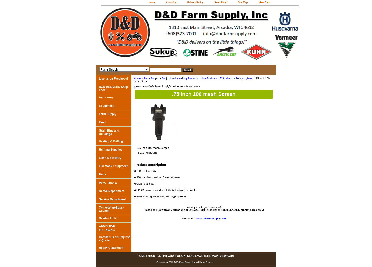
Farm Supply (151, 78)
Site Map (243, 2)
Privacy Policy (195, 2)
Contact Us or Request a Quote (114, 239)
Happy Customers (111, 247)
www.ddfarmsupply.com (211, 218)
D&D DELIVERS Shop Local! (113, 88)
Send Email (220, 2)
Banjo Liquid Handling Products (180, 78)
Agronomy (106, 97)
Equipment (106, 105)
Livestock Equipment (113, 166)
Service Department (112, 199)
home (152, 2)
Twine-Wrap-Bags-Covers (111, 209)
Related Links (108, 218)
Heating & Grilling (111, 141)
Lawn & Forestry (110, 158)
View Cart (264, 2)
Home (137, 78)
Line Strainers (209, 78)
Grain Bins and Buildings (109, 132)
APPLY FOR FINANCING (107, 228)
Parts (102, 174)
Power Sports (108, 182)
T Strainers (226, 78)
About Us (171, 2)
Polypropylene (244, 78)
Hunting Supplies (110, 149)
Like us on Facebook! (113, 78)
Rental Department (111, 191)
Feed (102, 122)
